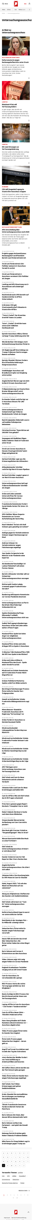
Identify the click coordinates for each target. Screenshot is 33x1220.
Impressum (7, 1217)
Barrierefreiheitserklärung (19, 1217)
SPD (8, 1176)
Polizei (22, 1183)
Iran (16, 9)
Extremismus (6, 1179)
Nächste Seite (24, 1190)
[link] (29, 3)
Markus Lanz (22, 9)
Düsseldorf (22, 1176)
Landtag (20, 1172)
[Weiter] (29, 9)
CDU (3, 1176)
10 (17, 1198)
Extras (9, 9)
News (3, 9)
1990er (14, 1176)
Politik (3, 13)
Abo (25, 4)
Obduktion (16, 1179)
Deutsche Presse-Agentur (10, 1183)
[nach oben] (28, 1212)
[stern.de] (16, 3)
